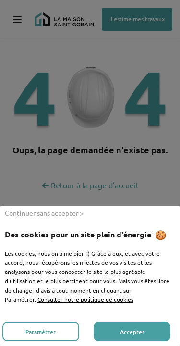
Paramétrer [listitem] (40, 332)
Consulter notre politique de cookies (85, 299)
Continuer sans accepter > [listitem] (44, 213)
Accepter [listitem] (132, 332)
